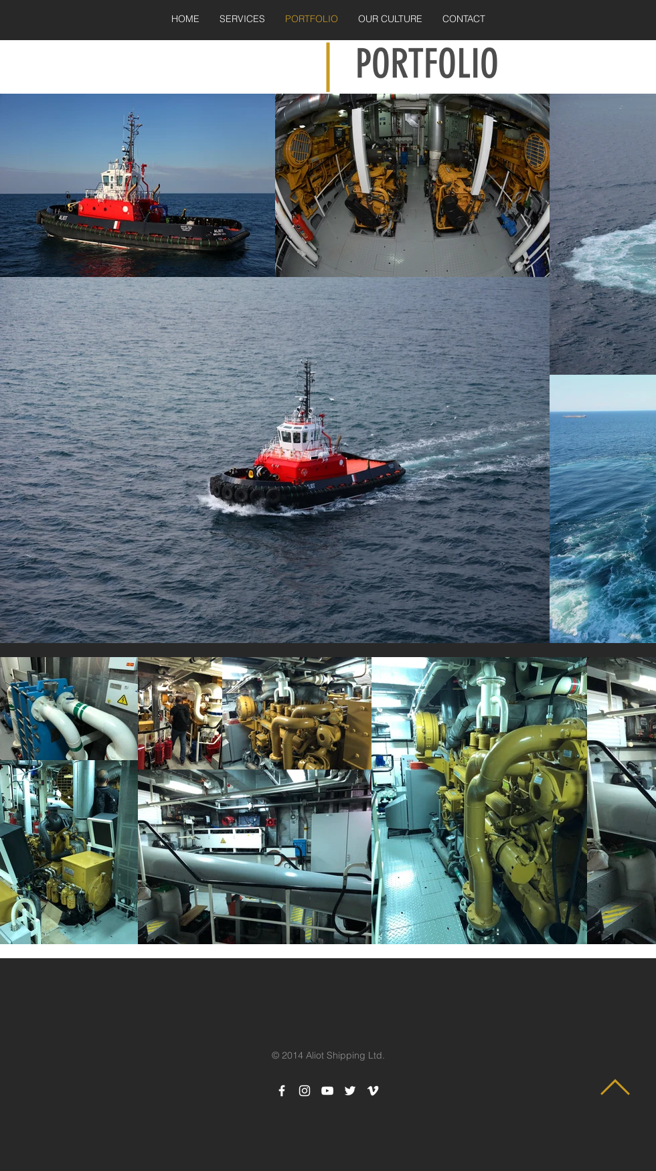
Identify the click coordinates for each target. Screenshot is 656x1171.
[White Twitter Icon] (350, 1090)
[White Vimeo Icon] (372, 1090)
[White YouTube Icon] (327, 1090)
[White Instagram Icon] (304, 1090)
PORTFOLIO (427, 64)
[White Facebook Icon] (281, 1090)
